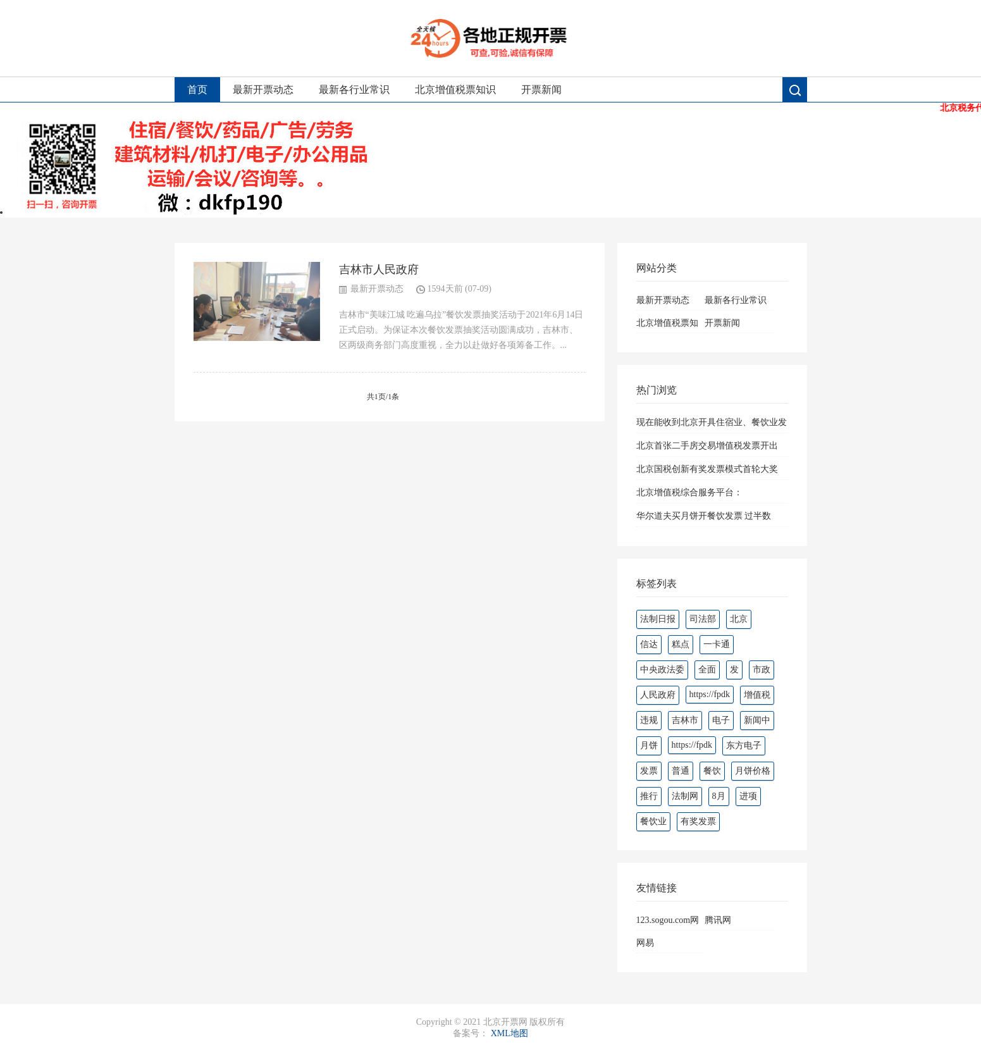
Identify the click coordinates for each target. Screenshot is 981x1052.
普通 (680, 771)
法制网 (685, 796)
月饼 (649, 745)
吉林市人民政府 (379, 269)
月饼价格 (752, 771)
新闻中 (757, 720)
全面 (707, 669)
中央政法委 (662, 669)
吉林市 (685, 720)
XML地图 (509, 1033)
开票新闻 (541, 89)
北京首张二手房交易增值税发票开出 (707, 445)
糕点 (680, 644)
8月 (718, 796)
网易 (645, 943)
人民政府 (658, 695)
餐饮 (712, 771)
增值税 (757, 695)
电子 (721, 720)
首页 (197, 89)
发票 (649, 771)
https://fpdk (710, 694)
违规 (649, 720)
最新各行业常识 (354, 89)
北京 (739, 619)
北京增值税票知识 (455, 89)
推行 (649, 796)
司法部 (702, 619)
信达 (649, 644)
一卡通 (716, 644)
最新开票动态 (263, 89)
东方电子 (744, 745)
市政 (761, 669)
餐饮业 (653, 821)
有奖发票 (698, 821)
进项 (748, 796)
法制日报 (658, 619)
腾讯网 (718, 920)
